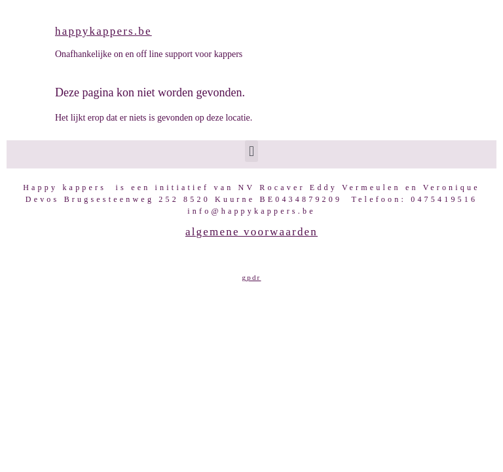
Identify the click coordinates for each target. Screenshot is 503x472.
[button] (251, 151)
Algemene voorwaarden (251, 232)
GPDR (251, 277)
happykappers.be (103, 31)
